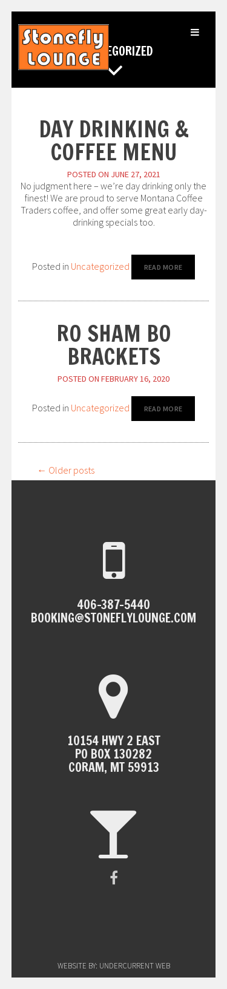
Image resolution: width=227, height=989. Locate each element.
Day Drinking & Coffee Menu (114, 141)
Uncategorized (100, 266)
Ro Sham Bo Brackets (113, 345)
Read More (163, 267)
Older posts (65, 470)
